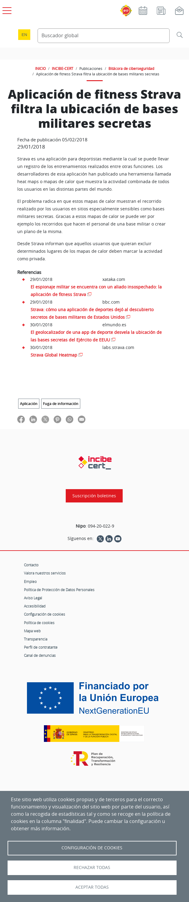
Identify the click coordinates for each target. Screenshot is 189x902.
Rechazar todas (92, 867)
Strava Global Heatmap (54, 355)
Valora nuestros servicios (45, 573)
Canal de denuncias (40, 655)
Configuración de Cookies (91, 848)
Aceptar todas (92, 887)
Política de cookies (39, 622)
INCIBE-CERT (62, 68)
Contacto (31, 564)
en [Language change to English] (24, 34)
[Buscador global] (104, 35)
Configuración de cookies (44, 614)
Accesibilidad (34, 606)
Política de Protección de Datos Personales (59, 589)
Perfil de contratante (41, 647)
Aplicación (29, 403)
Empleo (30, 581)
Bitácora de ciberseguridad (131, 68)
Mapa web (32, 630)
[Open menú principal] (6, 9)
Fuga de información (60, 403)
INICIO (40, 68)
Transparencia (35, 639)
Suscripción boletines (94, 496)
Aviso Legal (33, 597)
